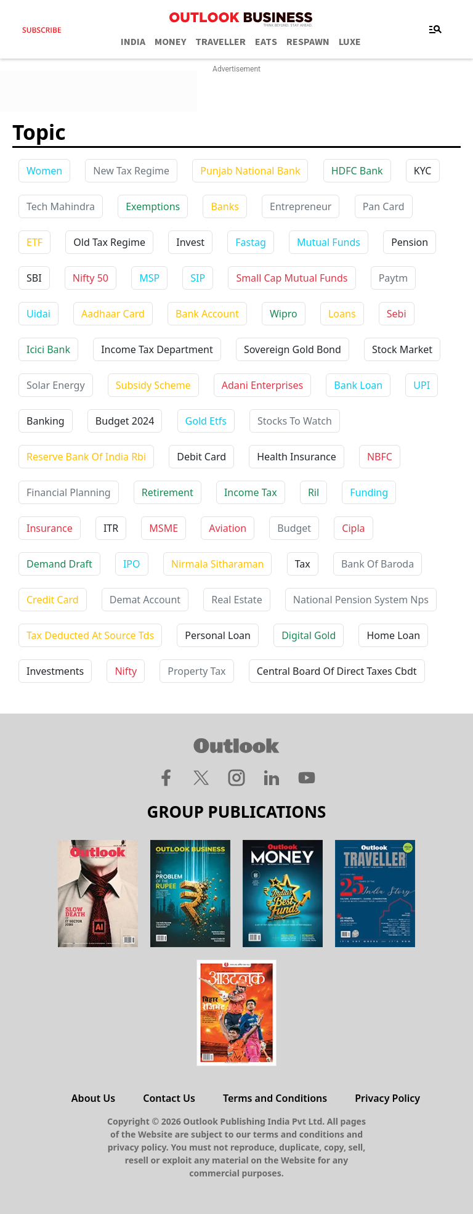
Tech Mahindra (60, 206)
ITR (110, 528)
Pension (409, 242)
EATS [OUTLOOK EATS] (266, 42)
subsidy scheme (153, 385)
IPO (131, 564)
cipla (353, 528)
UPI (421, 385)
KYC (423, 170)
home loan (393, 635)
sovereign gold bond (292, 349)
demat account (145, 599)
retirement (167, 492)
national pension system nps (361, 599)
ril (313, 492)
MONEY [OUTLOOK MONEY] (170, 42)
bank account (207, 313)
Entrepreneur (300, 206)
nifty (126, 671)
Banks (224, 206)
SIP (197, 278)
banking (45, 421)
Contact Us (169, 1098)
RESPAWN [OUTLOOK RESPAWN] (307, 42)
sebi (396, 313)
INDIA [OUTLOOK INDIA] (133, 42)
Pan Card (384, 206)
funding (369, 492)
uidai (38, 313)
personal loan (218, 635)
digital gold (308, 635)
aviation (227, 528)
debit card (201, 456)
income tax (250, 492)
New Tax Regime (131, 170)
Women (44, 170)
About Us (93, 1098)
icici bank (48, 349)
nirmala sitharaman (217, 564)
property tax (196, 671)
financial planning (68, 492)
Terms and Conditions (275, 1098)
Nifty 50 (90, 278)
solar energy (55, 385)
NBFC (379, 456)
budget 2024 (125, 421)
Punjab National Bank (250, 170)
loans (342, 313)
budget (294, 528)
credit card (52, 599)
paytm (393, 278)
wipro (283, 313)
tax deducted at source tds (90, 635)
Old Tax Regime (109, 242)
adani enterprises (262, 385)
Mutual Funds (328, 242)
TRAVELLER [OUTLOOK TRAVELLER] (220, 42)
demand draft (59, 564)
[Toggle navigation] (435, 29)
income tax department (157, 349)
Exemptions (153, 206)
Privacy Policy (387, 1098)
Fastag (250, 242)
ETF (34, 242)
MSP (149, 278)
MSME (163, 528)
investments (55, 671)
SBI (34, 278)
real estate (236, 599)
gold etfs (206, 421)
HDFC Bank (357, 170)
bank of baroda (377, 564)
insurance (49, 528)
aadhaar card (113, 313)
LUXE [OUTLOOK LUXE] (350, 42)
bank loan (358, 385)
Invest (190, 242)
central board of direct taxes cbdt (337, 671)
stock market (402, 349)
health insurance (296, 456)
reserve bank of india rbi (86, 456)
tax (302, 564)
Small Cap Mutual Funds (291, 278)
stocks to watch (294, 421)
